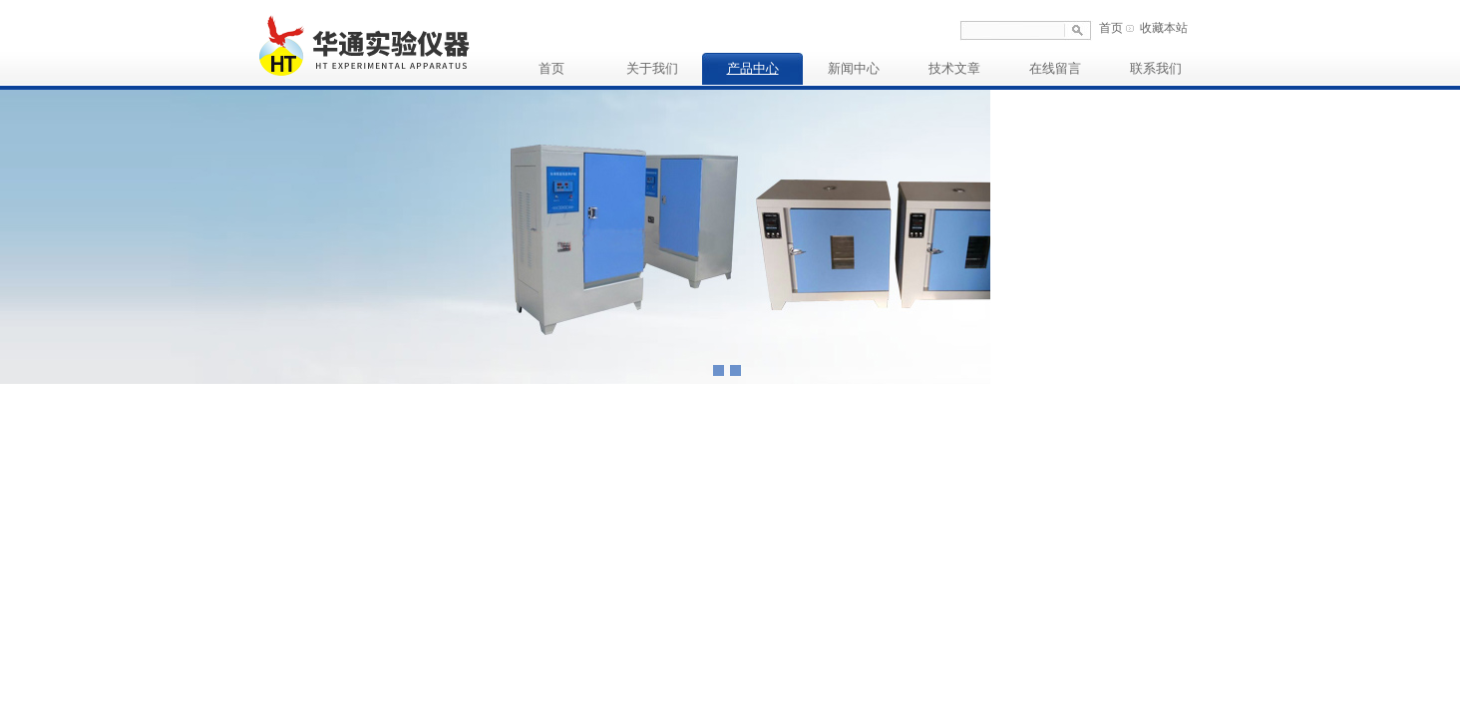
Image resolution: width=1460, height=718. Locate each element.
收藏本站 (1164, 28)
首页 (1111, 28)
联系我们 (1156, 68)
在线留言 (1055, 68)
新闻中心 (854, 68)
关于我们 (652, 68)
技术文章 (954, 68)
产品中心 (753, 68)
